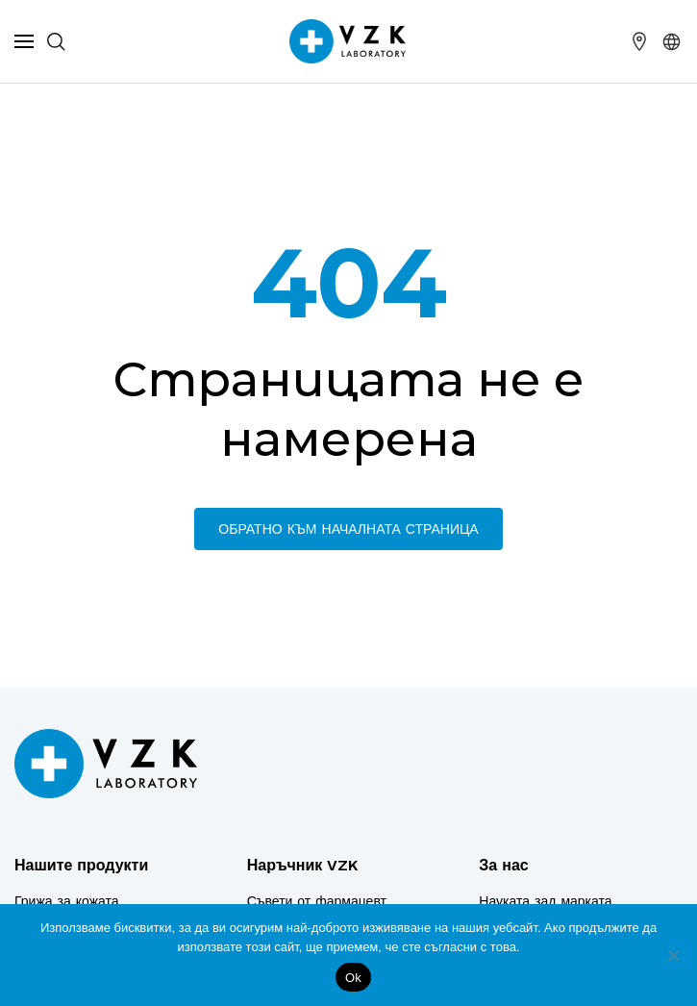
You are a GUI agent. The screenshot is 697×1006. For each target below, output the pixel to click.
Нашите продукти (81, 865)
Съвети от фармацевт (316, 901)
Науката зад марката (545, 901)
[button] (672, 41)
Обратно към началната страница (348, 529)
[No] (673, 955)
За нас (503, 865)
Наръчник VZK (303, 865)
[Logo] (105, 763)
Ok (353, 977)
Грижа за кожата (66, 901)
